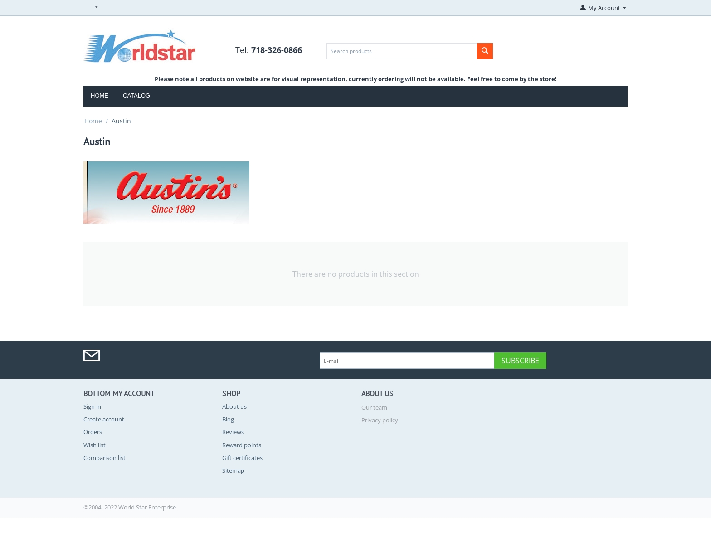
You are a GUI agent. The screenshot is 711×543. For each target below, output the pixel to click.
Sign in (92, 406)
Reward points (241, 445)
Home (99, 95)
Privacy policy (379, 420)
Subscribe (520, 361)
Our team (374, 407)
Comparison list (104, 458)
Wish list (94, 445)
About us (234, 406)
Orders (92, 432)
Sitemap (233, 470)
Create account (103, 419)
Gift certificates (242, 458)
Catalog (136, 95)
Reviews (233, 432)
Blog (228, 419)
